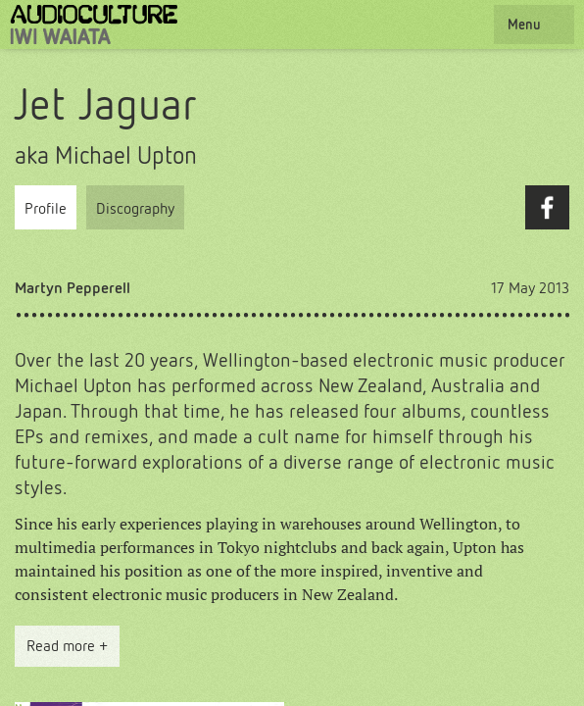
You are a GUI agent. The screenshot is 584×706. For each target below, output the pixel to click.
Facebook (547, 207)
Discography (135, 208)
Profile (45, 208)
